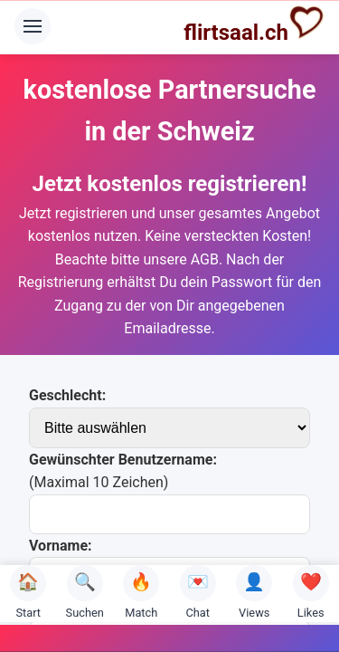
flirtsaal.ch (254, 24)
